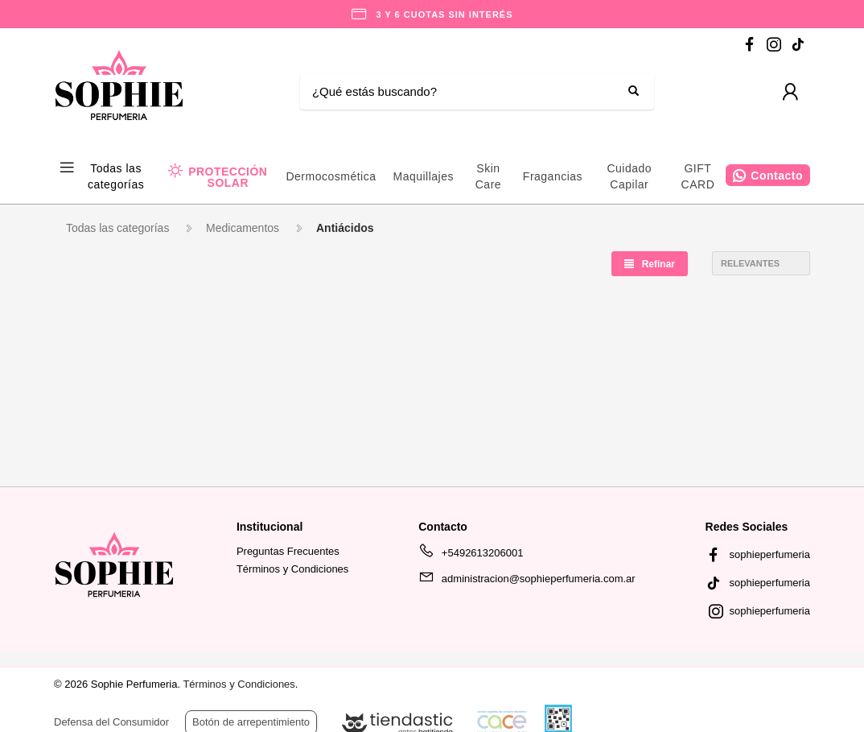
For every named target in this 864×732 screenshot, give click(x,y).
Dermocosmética (331, 176)
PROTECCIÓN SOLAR (227, 176)
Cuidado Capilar (629, 176)
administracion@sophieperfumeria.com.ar (526, 581)
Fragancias (552, 176)
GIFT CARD (698, 176)
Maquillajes (423, 176)
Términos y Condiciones (292, 569)
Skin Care (488, 176)
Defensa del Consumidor (111, 722)
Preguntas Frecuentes (288, 551)
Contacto (777, 175)
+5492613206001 (470, 556)
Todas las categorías (116, 176)
